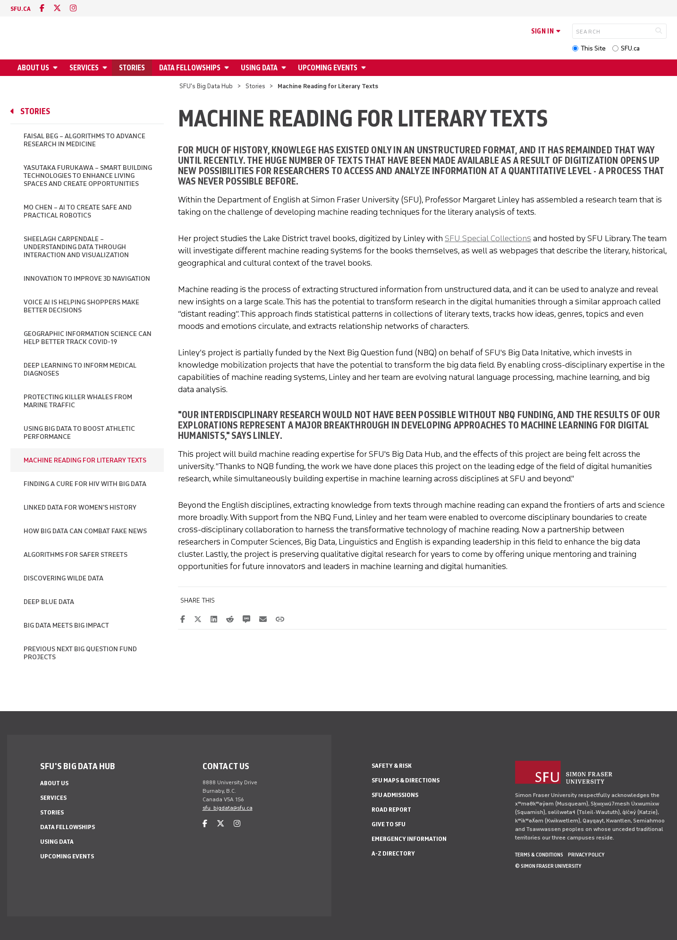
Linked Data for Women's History (80, 508)
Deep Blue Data (49, 602)
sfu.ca (20, 9)
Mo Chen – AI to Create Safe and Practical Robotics (78, 211)
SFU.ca (630, 48)
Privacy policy (586, 854)
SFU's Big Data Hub (206, 86)
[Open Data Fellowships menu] (228, 67)
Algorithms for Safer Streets (75, 555)
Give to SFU (389, 824)
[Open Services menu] (106, 67)
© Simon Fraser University (548, 866)
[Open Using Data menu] (285, 67)
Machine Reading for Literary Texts (85, 460)
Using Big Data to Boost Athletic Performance (79, 433)
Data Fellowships (189, 67)
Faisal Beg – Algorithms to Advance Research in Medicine (84, 140)
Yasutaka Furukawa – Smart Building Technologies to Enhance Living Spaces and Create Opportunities (88, 176)
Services (84, 67)
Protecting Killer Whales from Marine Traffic (78, 401)
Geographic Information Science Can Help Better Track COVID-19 (88, 338)
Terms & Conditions (539, 854)
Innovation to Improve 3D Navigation (87, 279)
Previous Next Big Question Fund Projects (80, 653)
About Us (33, 67)
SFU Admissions (395, 795)
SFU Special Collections (488, 238)
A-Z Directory (393, 853)
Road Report (391, 810)
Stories (132, 67)
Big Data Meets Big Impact (66, 625)
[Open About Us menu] (56, 67)
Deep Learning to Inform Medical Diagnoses (80, 369)
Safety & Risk (392, 766)
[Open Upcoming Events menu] (365, 67)
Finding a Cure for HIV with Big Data (85, 484)
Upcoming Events (327, 67)
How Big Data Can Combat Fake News (85, 531)
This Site (593, 48)
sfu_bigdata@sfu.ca (228, 808)
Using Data (259, 67)
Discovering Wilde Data (63, 578)
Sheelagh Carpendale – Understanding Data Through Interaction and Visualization (76, 247)
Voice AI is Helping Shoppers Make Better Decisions (81, 306)
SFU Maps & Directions (406, 780)
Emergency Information (409, 839)
